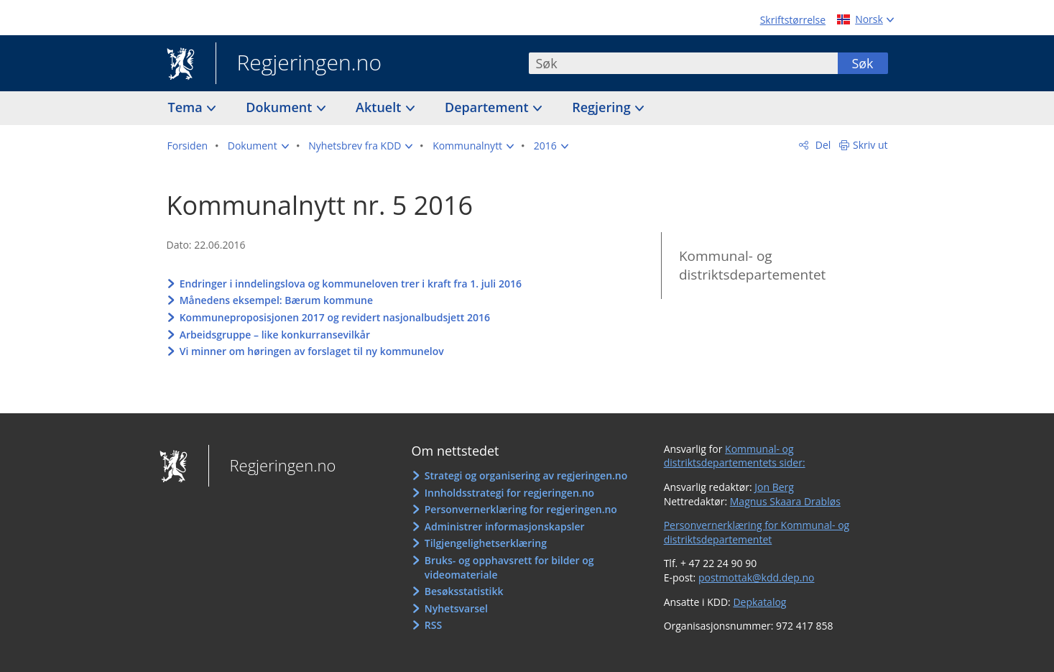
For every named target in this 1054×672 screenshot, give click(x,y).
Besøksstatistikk (464, 591)
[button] (258, 146)
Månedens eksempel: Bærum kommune (276, 300)
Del (822, 145)
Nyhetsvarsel (456, 608)
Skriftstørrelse (793, 20)
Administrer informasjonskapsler (505, 526)
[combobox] (683, 63)
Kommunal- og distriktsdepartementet (752, 266)
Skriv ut (870, 145)
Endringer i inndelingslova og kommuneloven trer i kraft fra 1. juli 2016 (351, 283)
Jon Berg (774, 487)
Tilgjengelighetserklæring (486, 543)
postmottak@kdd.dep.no (756, 577)
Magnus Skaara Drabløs (785, 501)
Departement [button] (488, 107)
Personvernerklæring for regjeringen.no (521, 509)
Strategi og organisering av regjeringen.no (526, 475)
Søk (862, 63)
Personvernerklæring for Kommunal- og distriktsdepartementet (757, 532)
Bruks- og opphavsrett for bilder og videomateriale (509, 567)
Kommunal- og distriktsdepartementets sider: (734, 456)
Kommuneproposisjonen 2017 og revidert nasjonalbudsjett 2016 (335, 317)
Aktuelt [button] (380, 107)
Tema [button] (187, 107)
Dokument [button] (280, 107)
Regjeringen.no (299, 63)
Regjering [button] (603, 107)
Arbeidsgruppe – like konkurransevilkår (275, 334)
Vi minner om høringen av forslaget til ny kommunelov (312, 351)
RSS (433, 625)
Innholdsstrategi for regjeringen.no (509, 493)
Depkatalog (759, 602)
